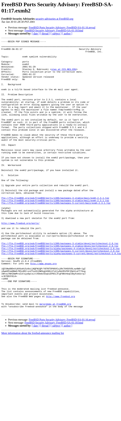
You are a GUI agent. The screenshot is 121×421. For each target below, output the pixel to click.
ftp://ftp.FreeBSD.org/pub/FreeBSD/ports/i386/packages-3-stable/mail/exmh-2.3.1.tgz (55, 229)
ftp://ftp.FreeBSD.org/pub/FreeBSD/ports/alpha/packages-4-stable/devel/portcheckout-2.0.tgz (60, 290)
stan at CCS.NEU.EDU (63, 75)
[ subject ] (56, 33)
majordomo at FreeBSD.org (55, 356)
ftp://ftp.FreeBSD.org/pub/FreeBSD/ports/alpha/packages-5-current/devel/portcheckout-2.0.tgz (61, 296)
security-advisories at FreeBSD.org (54, 18)
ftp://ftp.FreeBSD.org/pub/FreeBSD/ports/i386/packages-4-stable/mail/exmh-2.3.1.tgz (55, 232)
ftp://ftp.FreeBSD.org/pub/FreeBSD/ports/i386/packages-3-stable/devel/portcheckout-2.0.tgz (59, 284)
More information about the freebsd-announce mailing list (32, 387)
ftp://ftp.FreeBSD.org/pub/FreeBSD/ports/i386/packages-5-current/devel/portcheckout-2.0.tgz (60, 293)
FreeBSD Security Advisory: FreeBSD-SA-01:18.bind (54, 30)
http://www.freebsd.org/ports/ (20, 259)
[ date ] (35, 33)
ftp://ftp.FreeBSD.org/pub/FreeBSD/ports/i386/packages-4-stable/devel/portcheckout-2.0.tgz (59, 287)
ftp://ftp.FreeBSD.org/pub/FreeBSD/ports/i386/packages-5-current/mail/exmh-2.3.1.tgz (55, 235)
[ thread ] (45, 33)
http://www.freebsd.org (60, 347)
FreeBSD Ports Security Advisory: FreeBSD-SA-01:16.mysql (62, 27)
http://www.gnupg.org (43, 308)
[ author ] (67, 33)
